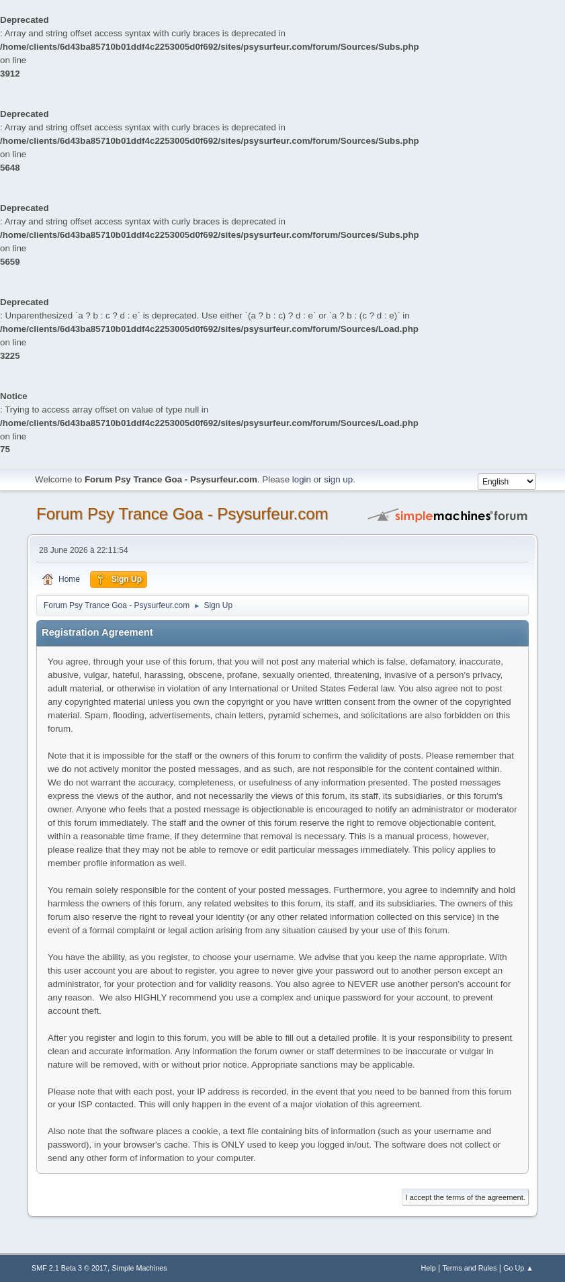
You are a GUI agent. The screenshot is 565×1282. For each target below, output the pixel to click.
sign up (338, 479)
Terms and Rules (469, 1268)
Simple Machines (139, 1268)
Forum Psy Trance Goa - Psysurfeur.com (182, 514)
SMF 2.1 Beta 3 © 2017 (69, 1268)
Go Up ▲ (518, 1268)
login (301, 479)
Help (428, 1268)
